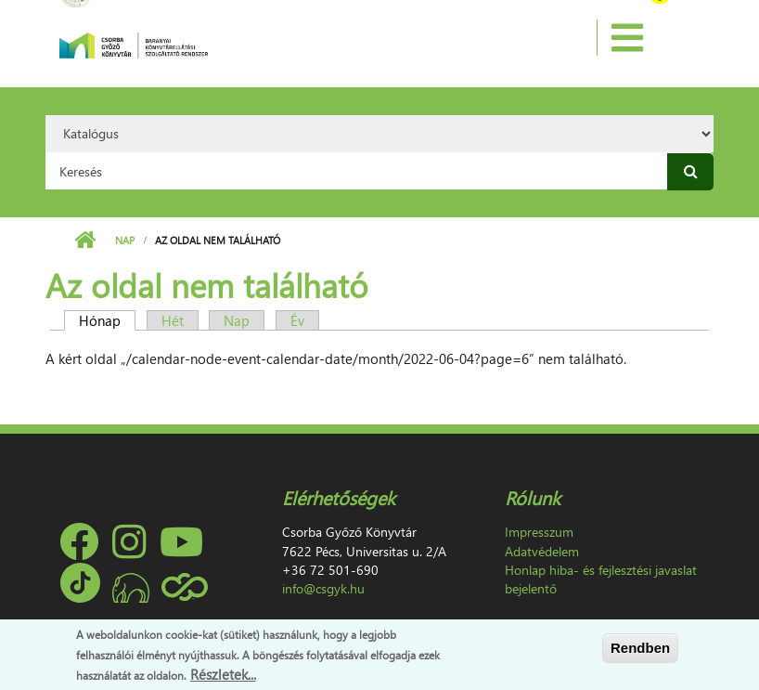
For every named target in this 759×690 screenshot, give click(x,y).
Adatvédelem (542, 551)
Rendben (640, 648)
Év (297, 320)
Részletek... (223, 674)
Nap (125, 240)
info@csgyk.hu (323, 588)
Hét (172, 320)
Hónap (107, 320)
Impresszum (539, 531)
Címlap (84, 240)
